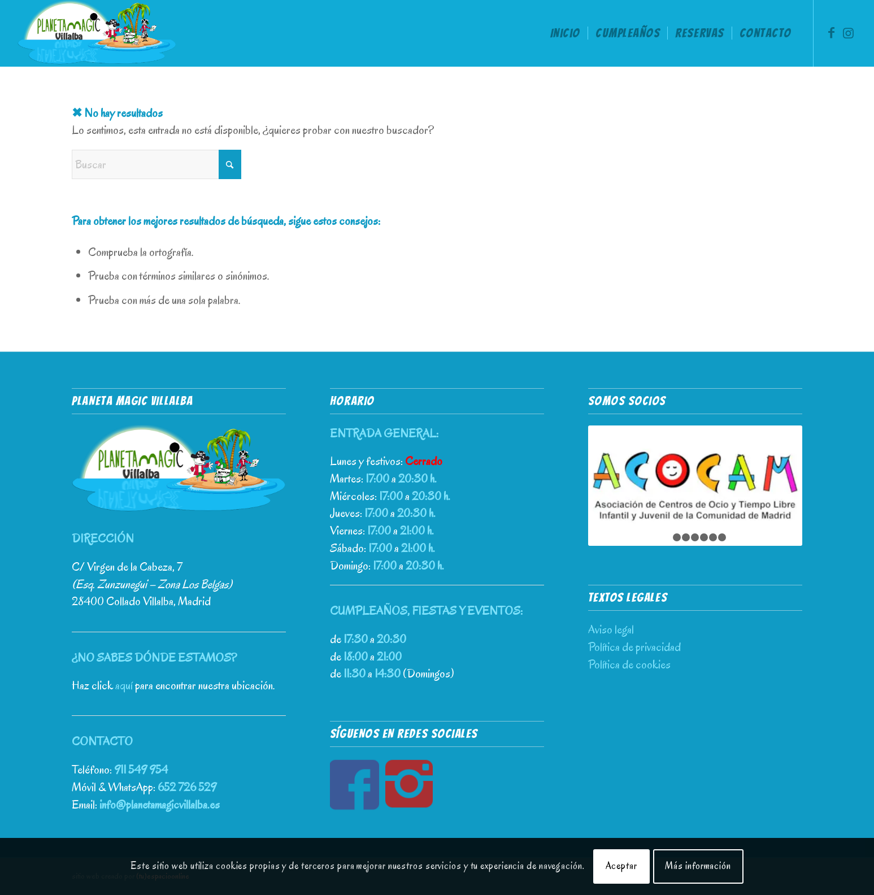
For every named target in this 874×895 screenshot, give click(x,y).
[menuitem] (565, 33)
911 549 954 (141, 769)
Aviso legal (611, 629)
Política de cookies (629, 664)
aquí (124, 685)
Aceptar (621, 865)
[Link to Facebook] (831, 32)
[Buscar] (156, 164)
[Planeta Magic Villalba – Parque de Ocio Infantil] (97, 33)
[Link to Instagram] (848, 32)
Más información (698, 865)
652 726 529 (187, 787)
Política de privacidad (634, 647)
